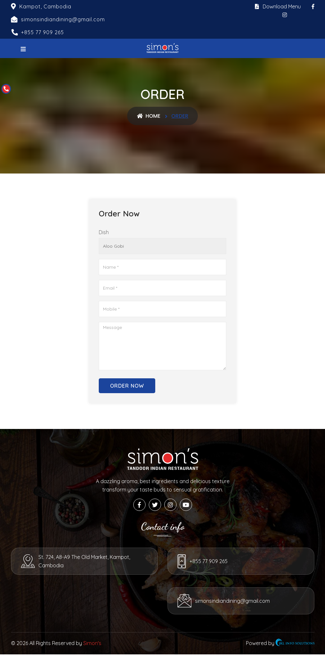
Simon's (92, 644)
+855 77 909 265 (42, 32)
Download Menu (278, 6)
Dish (104, 232)
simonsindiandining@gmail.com (76, 602)
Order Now (127, 386)
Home (148, 116)
